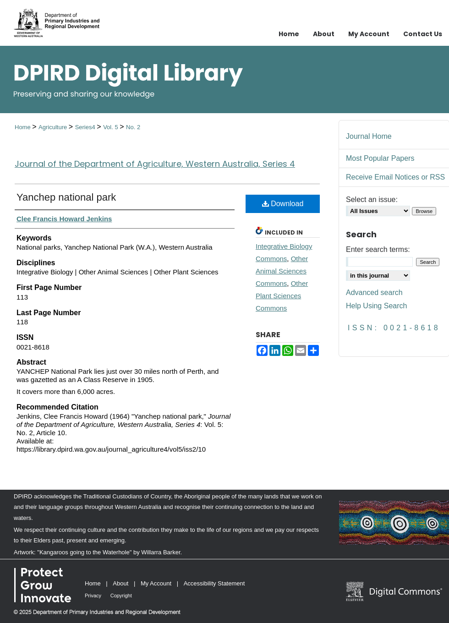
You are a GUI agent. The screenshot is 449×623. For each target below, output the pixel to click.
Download (283, 204)
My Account (156, 583)
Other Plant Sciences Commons (282, 295)
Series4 (86, 127)
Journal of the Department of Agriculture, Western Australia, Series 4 (155, 163)
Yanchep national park (66, 197)
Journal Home (369, 136)
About (120, 583)
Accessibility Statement (214, 583)
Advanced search (374, 292)
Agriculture (53, 127)
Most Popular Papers (380, 158)
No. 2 (133, 127)
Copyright (121, 595)
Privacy (93, 595)
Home (23, 127)
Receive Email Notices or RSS (395, 177)
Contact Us (422, 33)
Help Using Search (376, 306)
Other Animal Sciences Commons (282, 271)
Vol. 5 (111, 127)
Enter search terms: (378, 249)
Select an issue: (372, 199)
